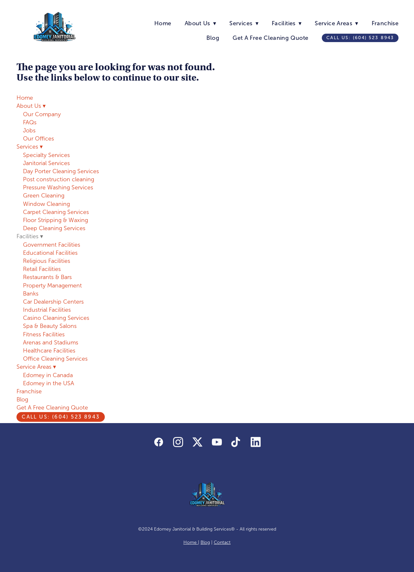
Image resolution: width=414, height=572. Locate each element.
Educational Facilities (50, 253)
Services (243, 23)
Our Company (42, 114)
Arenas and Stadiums (50, 342)
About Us (200, 23)
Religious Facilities (46, 261)
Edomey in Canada (48, 375)
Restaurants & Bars (47, 277)
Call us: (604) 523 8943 (360, 37)
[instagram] (177, 442)
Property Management (52, 285)
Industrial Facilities (47, 310)
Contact (222, 542)
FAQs (30, 122)
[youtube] (216, 442)
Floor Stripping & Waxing (55, 220)
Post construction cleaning (58, 179)
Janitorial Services (46, 163)
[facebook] (158, 442)
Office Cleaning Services (55, 358)
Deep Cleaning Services (54, 228)
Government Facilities (51, 244)
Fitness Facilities (44, 334)
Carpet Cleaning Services (56, 212)
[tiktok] (236, 442)
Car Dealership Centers (53, 301)
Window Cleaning (46, 204)
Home (162, 23)
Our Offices (38, 138)
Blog (212, 38)
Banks (30, 293)
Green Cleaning (43, 195)
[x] (197, 442)
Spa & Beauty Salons (50, 326)
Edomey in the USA (48, 383)
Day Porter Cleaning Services (61, 171)
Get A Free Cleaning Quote (270, 38)
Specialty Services (46, 155)
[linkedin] (255, 442)
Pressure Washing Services (58, 187)
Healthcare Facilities (49, 350)
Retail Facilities (42, 269)
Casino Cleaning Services (56, 318)
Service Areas (336, 23)
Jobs (29, 130)
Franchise (385, 23)
